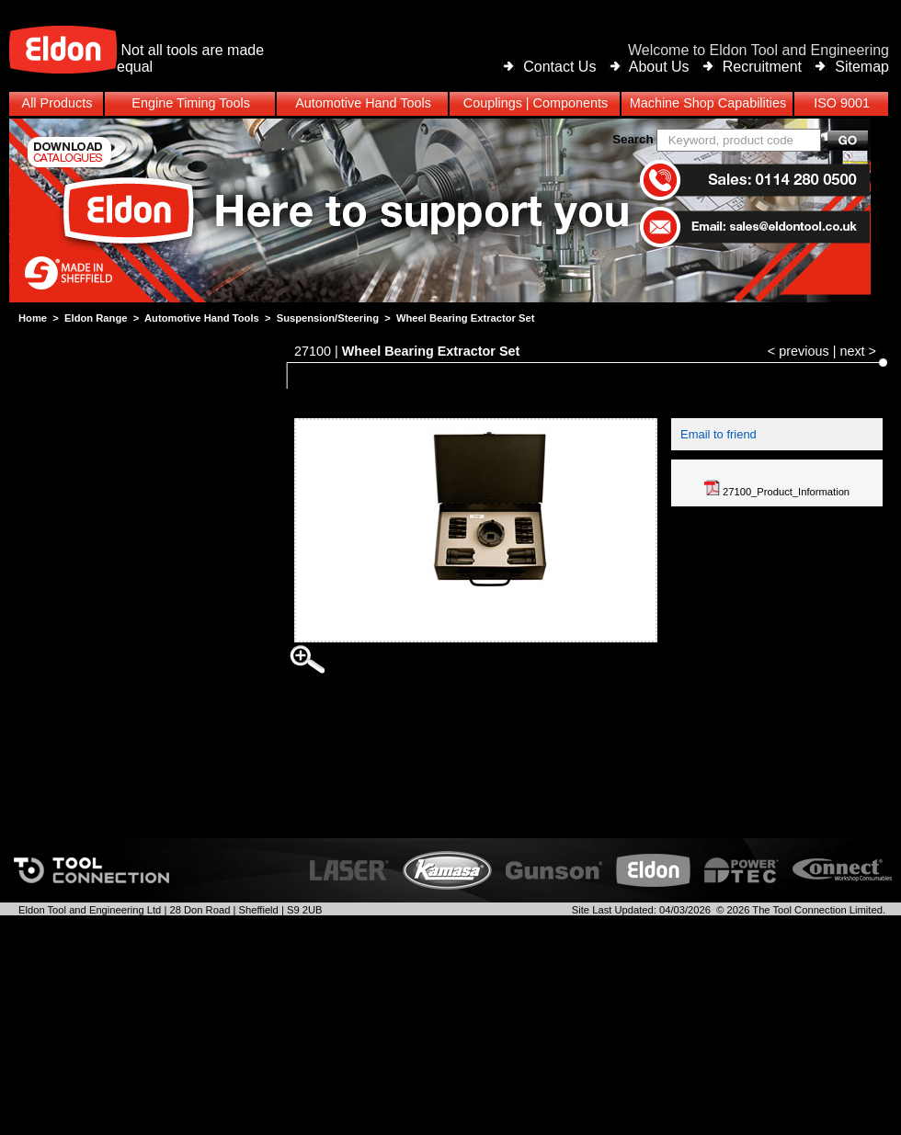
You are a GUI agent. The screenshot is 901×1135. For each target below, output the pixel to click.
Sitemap (862, 66)
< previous (798, 351)
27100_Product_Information (777, 491)
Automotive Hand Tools (201, 317)
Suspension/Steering (328, 317)
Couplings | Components (535, 103)
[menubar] (449, 104)
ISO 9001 (842, 103)
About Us (659, 66)
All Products (57, 103)
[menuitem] (449, 104)
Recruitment (762, 66)
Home (32, 317)
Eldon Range (95, 317)
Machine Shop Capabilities (708, 103)
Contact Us (559, 66)
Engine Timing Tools (190, 103)
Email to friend (718, 434)
